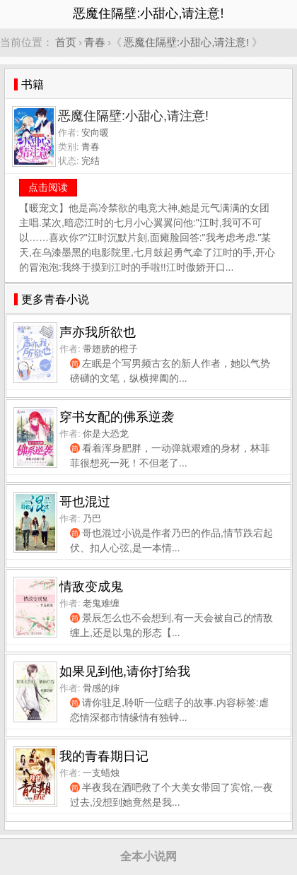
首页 (65, 42)
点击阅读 (48, 187)
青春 (94, 42)
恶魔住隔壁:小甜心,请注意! (187, 42)
